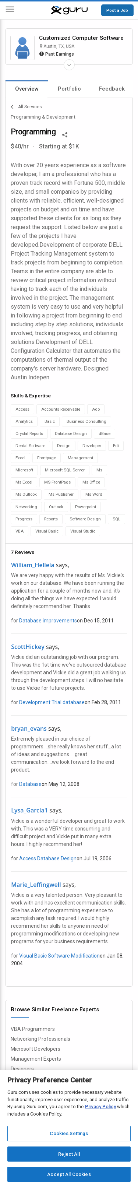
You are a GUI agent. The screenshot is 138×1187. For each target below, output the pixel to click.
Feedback (112, 88)
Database (30, 784)
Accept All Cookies (69, 1174)
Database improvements (48, 621)
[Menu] (9, 10)
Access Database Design (48, 858)
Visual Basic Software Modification (59, 956)
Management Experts (36, 1059)
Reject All (68, 1154)
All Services (26, 107)
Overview (27, 88)
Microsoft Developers (35, 1049)
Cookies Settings (69, 1133)
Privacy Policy (100, 1106)
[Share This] (65, 134)
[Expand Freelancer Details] (69, 64)
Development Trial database (52, 702)
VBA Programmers (33, 1029)
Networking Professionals (40, 1039)
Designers (22, 1069)
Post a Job (117, 10)
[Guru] (69, 10)
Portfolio (69, 88)
